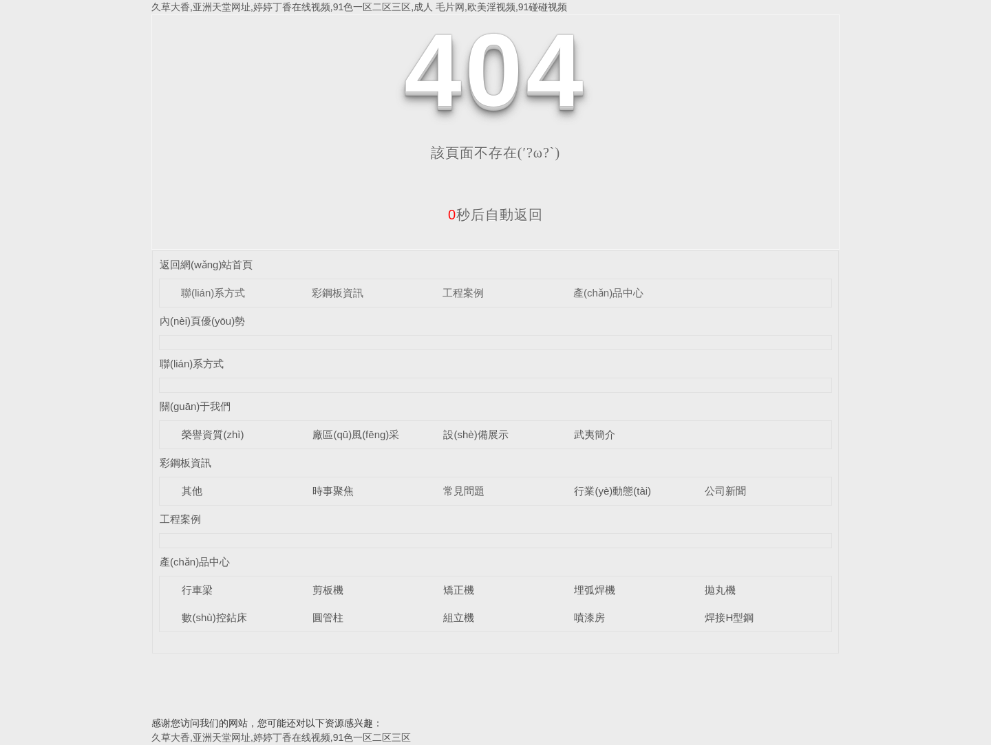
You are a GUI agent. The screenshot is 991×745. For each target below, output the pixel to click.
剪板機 (327, 590)
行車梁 (197, 590)
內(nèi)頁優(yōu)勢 (202, 321)
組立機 (458, 617)
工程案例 (463, 293)
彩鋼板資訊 (337, 293)
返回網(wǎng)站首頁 (206, 264)
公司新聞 (725, 491)
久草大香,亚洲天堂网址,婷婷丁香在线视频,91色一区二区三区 (281, 737)
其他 (192, 491)
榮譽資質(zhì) (213, 434)
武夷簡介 (594, 434)
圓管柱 (327, 617)
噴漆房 (589, 617)
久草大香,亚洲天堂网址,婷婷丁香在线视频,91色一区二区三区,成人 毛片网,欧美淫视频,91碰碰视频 (359, 6)
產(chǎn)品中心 (608, 293)
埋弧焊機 (594, 590)
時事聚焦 (333, 491)
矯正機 (458, 590)
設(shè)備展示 (475, 434)
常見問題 (463, 491)
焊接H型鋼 (729, 617)
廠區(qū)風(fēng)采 (355, 434)
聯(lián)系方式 (213, 293)
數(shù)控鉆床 (214, 617)
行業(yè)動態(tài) (612, 491)
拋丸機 (720, 590)
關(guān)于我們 (195, 406)
